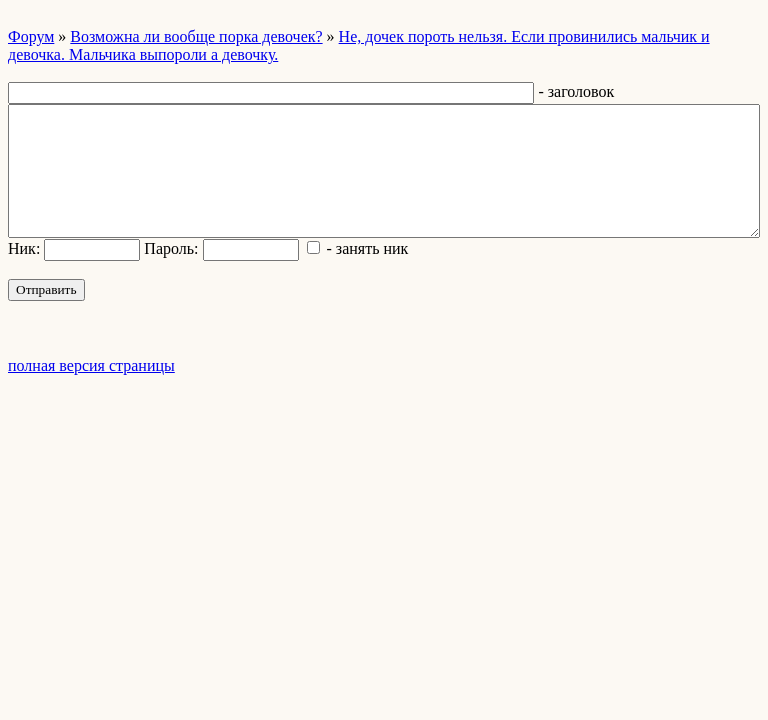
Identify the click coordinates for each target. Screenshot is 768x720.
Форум (31, 36)
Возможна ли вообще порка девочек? (196, 36)
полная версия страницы (91, 365)
